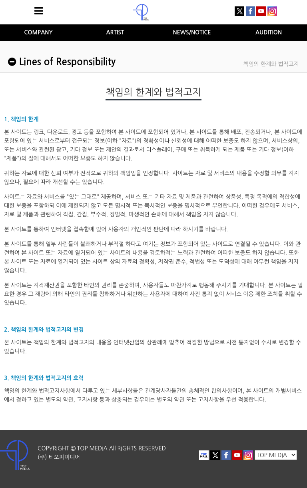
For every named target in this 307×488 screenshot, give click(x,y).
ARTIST (115, 32)
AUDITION (268, 32)
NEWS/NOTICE (192, 32)
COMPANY (38, 32)
